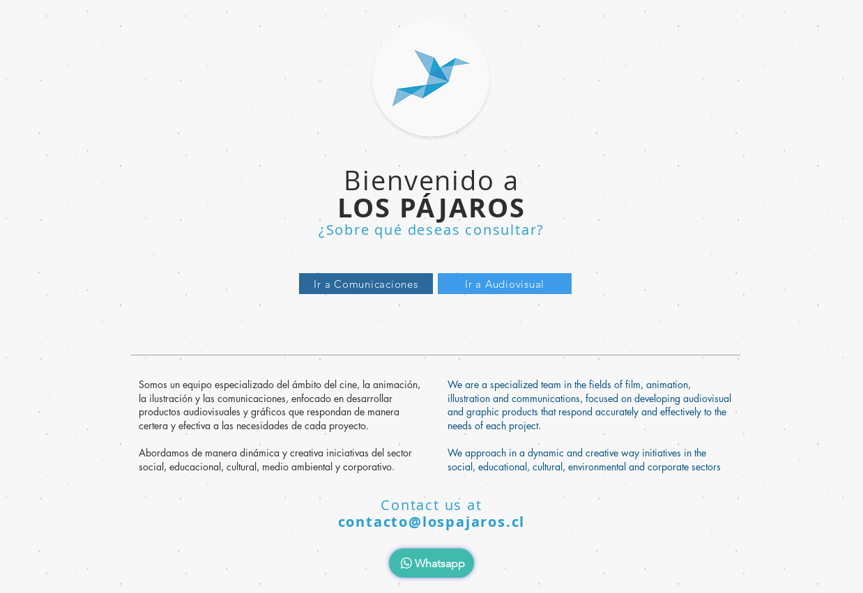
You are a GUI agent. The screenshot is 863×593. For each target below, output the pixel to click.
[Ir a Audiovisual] (505, 283)
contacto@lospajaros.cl (432, 521)
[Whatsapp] (431, 563)
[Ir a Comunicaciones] (366, 283)
